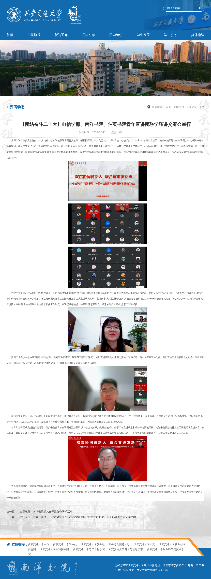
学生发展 (143, 35)
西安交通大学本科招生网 (54, 549)
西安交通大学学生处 (65, 544)
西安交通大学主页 (38, 544)
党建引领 (88, 35)
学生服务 (170, 35)
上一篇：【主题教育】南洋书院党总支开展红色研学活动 (40, 511)
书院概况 (34, 35)
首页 (10, 35)
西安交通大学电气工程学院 (89, 549)
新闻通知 (61, 35)
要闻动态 (191, 107)
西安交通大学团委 (144, 544)
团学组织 (115, 35)
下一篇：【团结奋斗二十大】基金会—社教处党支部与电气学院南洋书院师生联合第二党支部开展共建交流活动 (71, 516)
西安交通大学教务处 (93, 544)
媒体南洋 (197, 35)
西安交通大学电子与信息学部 (126, 549)
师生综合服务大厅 (119, 544)
